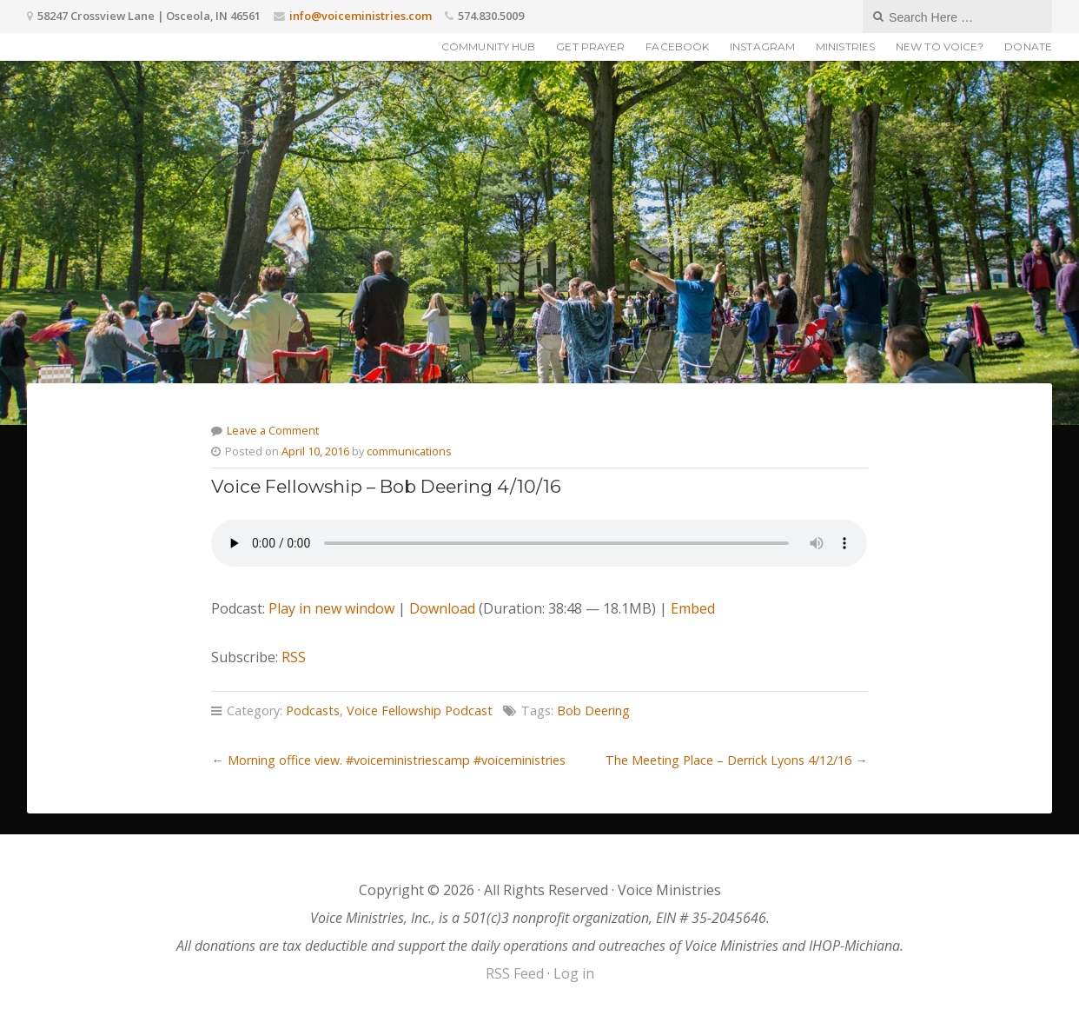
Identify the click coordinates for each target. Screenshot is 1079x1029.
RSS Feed (515, 973)
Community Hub (488, 46)
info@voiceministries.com (360, 15)
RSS (293, 657)
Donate (1028, 46)
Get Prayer (590, 46)
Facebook (677, 46)
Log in (573, 973)
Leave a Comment (273, 430)
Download (442, 608)
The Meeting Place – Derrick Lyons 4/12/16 (728, 760)
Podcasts (313, 710)
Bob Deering (593, 710)
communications (409, 451)
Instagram (762, 46)
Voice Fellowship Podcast (420, 710)
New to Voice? (939, 46)
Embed (693, 608)
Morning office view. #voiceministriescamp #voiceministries (397, 760)
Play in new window (331, 608)
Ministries (845, 46)
